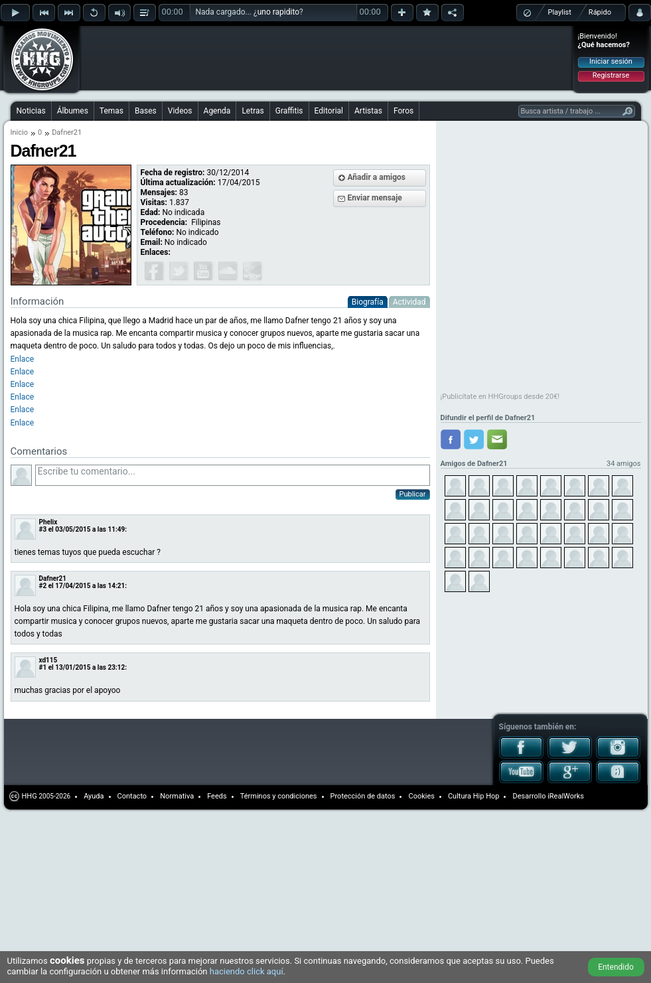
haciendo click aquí (246, 971)
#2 (43, 585)
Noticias (31, 110)
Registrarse (611, 75)
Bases (146, 110)
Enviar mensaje (375, 197)
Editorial (329, 110)
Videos (180, 110)
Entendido (616, 967)
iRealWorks (565, 796)
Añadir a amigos (377, 177)
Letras (252, 110)
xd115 (48, 660)
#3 (43, 529)
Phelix (48, 522)
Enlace (23, 397)
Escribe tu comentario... (232, 475)
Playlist (559, 12)
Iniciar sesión (610, 61)
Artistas (368, 110)
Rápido (600, 12)
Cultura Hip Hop (474, 796)
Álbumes (72, 110)
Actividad (409, 302)
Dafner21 (53, 578)
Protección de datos (363, 796)
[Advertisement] (174, 48)
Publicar (412, 494)
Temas (111, 110)
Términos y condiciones (278, 796)
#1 (43, 667)
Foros (403, 110)
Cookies (421, 796)
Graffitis (289, 110)
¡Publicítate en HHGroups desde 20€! (500, 396)
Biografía (368, 302)
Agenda (217, 110)
